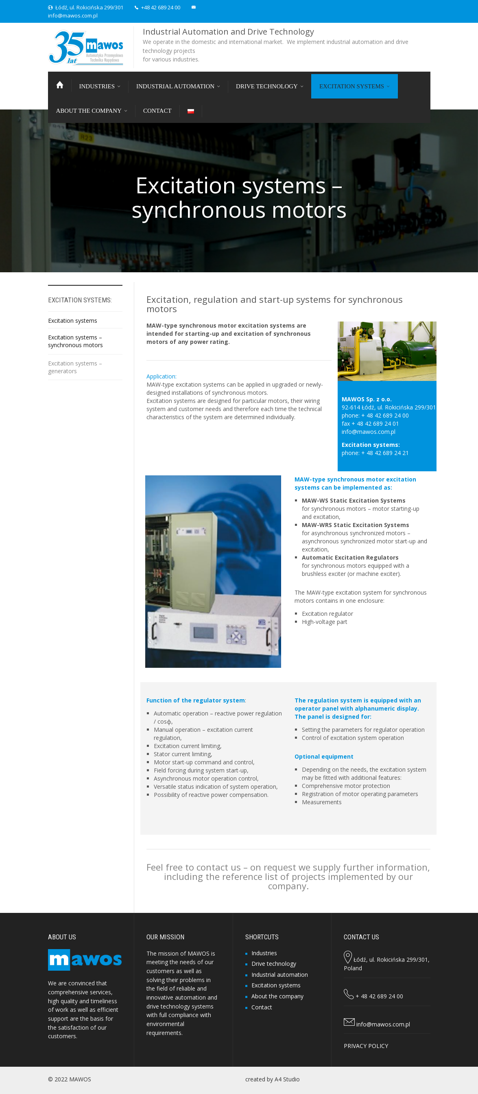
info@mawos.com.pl (73, 15)
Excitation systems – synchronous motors (75, 341)
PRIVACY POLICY (366, 1046)
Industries (264, 953)
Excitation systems (72, 320)
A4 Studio (287, 1079)
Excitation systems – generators (75, 367)
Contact (261, 1007)
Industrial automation (279, 974)
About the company (277, 996)
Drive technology (273, 963)
